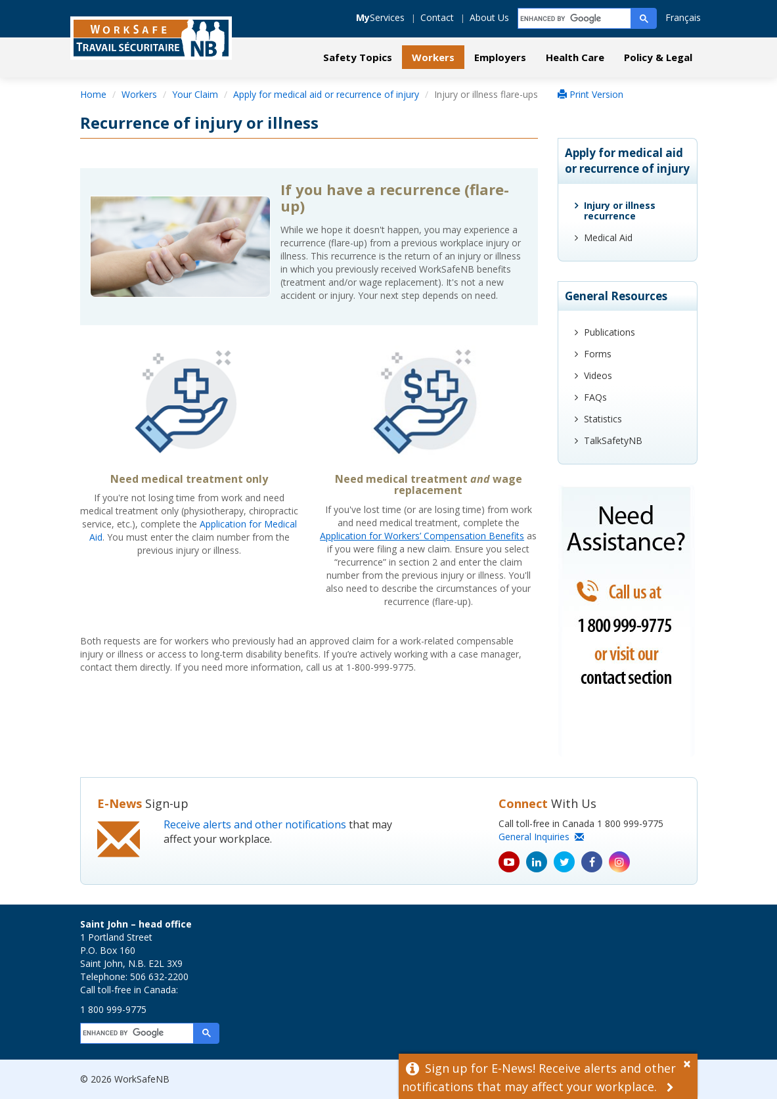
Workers (433, 57)
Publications (609, 332)
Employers (500, 57)
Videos (598, 375)
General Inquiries (541, 836)
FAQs (595, 397)
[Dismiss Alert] (690, 1062)
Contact (437, 17)
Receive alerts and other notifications (255, 824)
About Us (489, 17)
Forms (597, 354)
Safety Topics (357, 57)
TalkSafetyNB (613, 440)
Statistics (603, 419)
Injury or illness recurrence (619, 210)
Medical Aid (608, 237)
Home (93, 94)
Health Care (575, 57)
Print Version (590, 94)
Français (683, 17)
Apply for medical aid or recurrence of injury (326, 94)
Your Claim (195, 94)
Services (380, 17)
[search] (575, 18)
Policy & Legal (658, 57)
